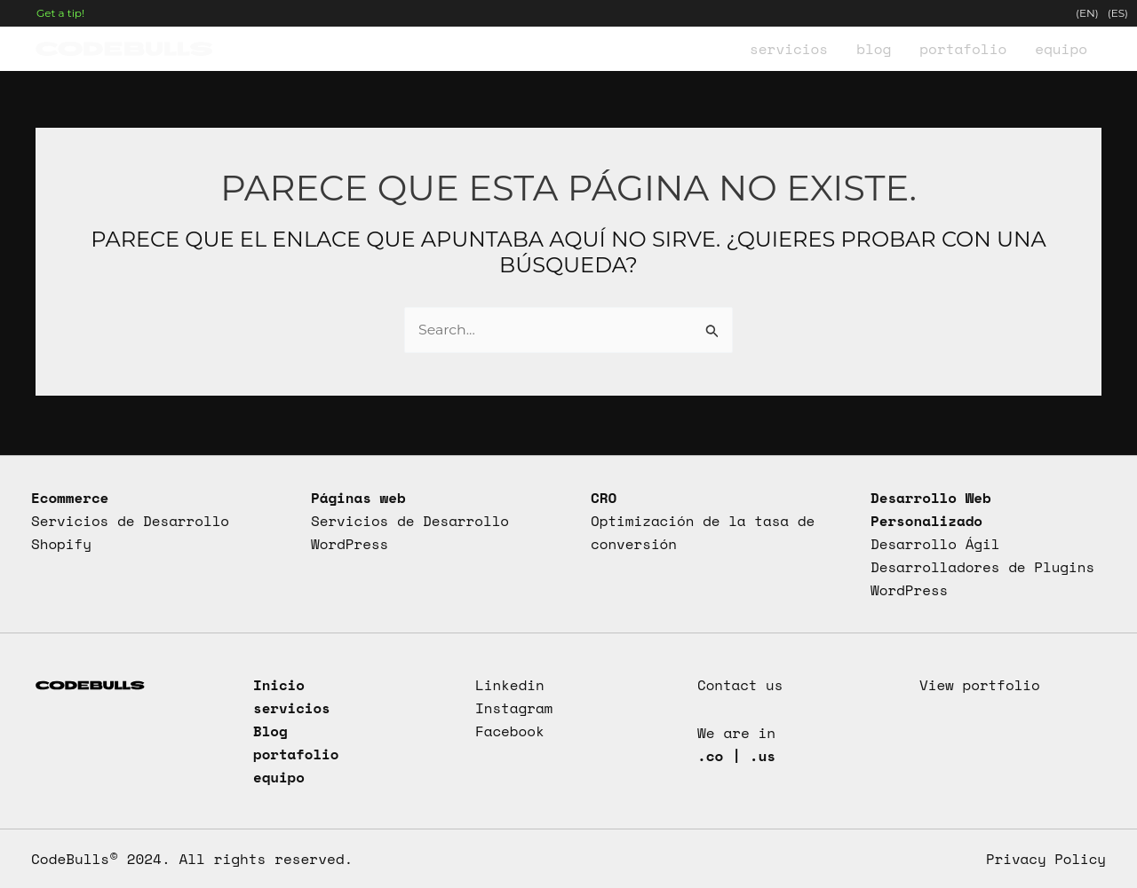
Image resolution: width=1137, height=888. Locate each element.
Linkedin (510, 683)
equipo (279, 776)
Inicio (279, 683)
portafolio (296, 753)
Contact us (740, 683)
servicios (292, 706)
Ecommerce (70, 495)
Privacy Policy (1045, 858)
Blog (270, 729)
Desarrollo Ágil (936, 542)
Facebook (510, 729)
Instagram (514, 706)
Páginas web (359, 495)
